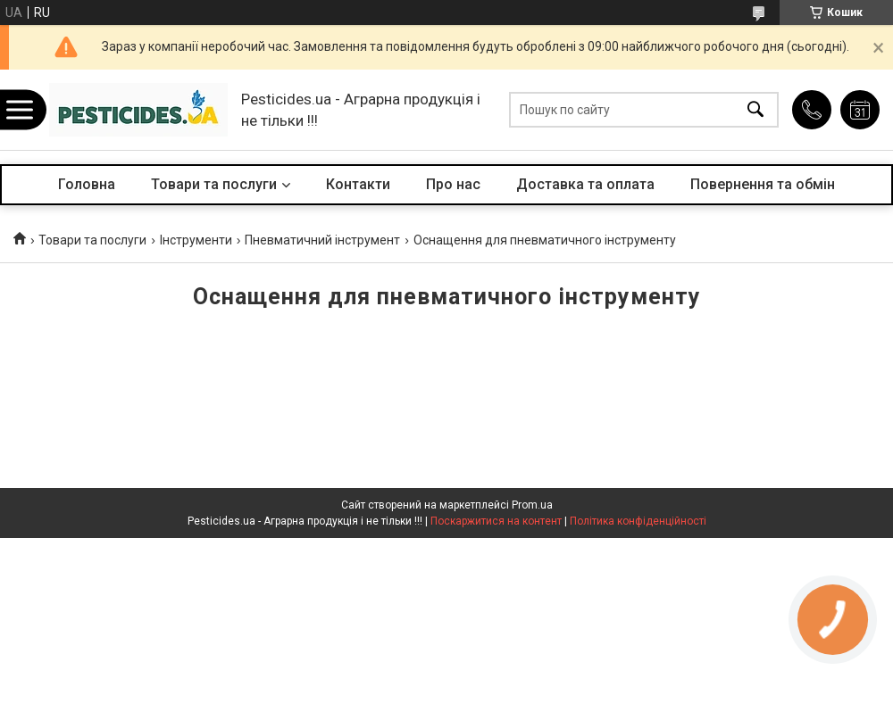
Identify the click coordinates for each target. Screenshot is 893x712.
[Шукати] (755, 110)
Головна (86, 184)
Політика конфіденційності (638, 521)
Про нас (453, 184)
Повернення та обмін (762, 184)
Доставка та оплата (585, 184)
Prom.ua (532, 505)
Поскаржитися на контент (496, 521)
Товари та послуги (214, 184)
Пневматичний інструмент (322, 240)
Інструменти (196, 240)
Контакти (358, 184)
